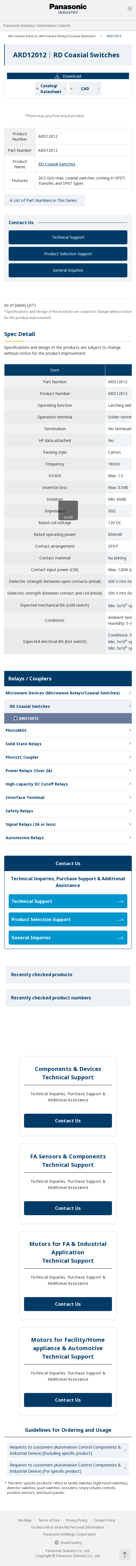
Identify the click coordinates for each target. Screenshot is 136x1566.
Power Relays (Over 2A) (29, 770)
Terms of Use (49, 1520)
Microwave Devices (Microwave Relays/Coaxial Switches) (52, 36)
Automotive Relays (25, 837)
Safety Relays (19, 810)
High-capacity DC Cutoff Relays (37, 784)
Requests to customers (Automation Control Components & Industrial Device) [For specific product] (65, 1468)
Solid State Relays (24, 743)
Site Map (25, 1520)
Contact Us (68, 1121)
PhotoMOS (16, 730)
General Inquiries (68, 270)
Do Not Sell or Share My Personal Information (67, 1527)
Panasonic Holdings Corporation (69, 1534)
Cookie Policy (104, 1520)
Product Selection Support (68, 253)
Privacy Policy (76, 1520)
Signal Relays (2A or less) (31, 824)
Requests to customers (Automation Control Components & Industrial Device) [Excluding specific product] (65, 1450)
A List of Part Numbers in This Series (43, 200)
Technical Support (68, 237)
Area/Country (68, 1542)
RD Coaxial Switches (56, 164)
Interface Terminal (25, 797)
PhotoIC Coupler (22, 757)
